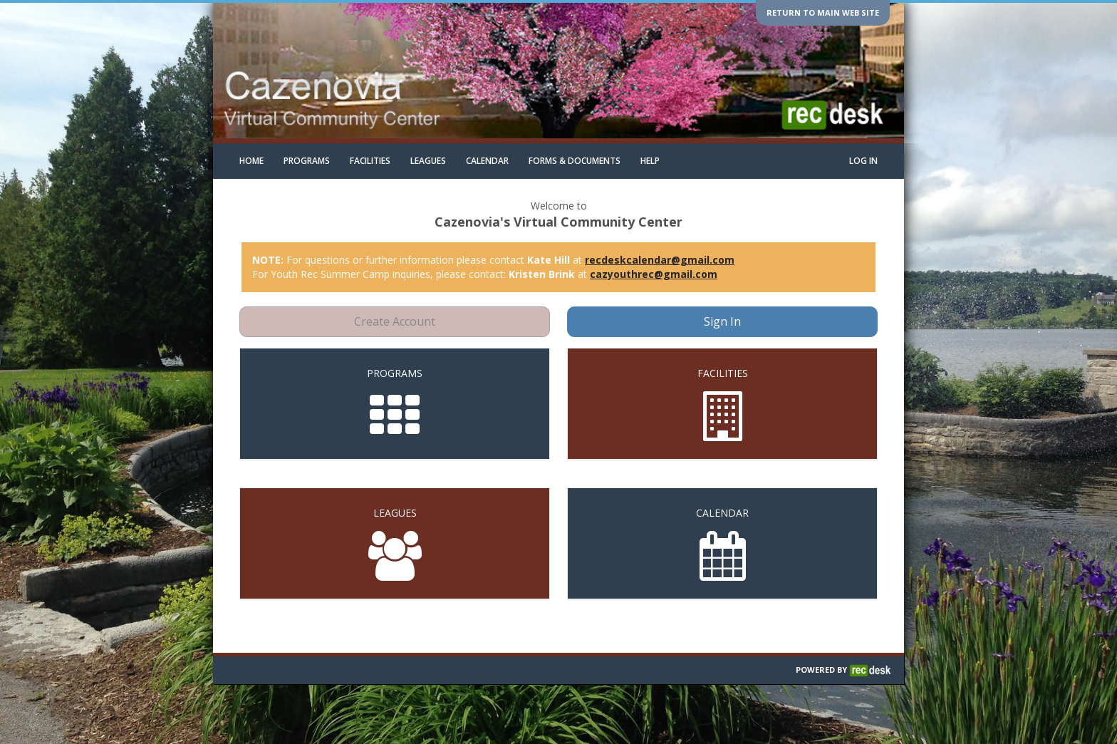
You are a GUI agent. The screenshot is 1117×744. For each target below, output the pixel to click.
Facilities (370, 161)
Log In (863, 161)
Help (650, 161)
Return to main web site (823, 12)
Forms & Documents (574, 161)
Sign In (722, 321)
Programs (307, 161)
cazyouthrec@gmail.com (653, 274)
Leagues (428, 161)
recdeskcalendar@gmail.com (659, 260)
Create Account (395, 321)
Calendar (487, 161)
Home (251, 161)
